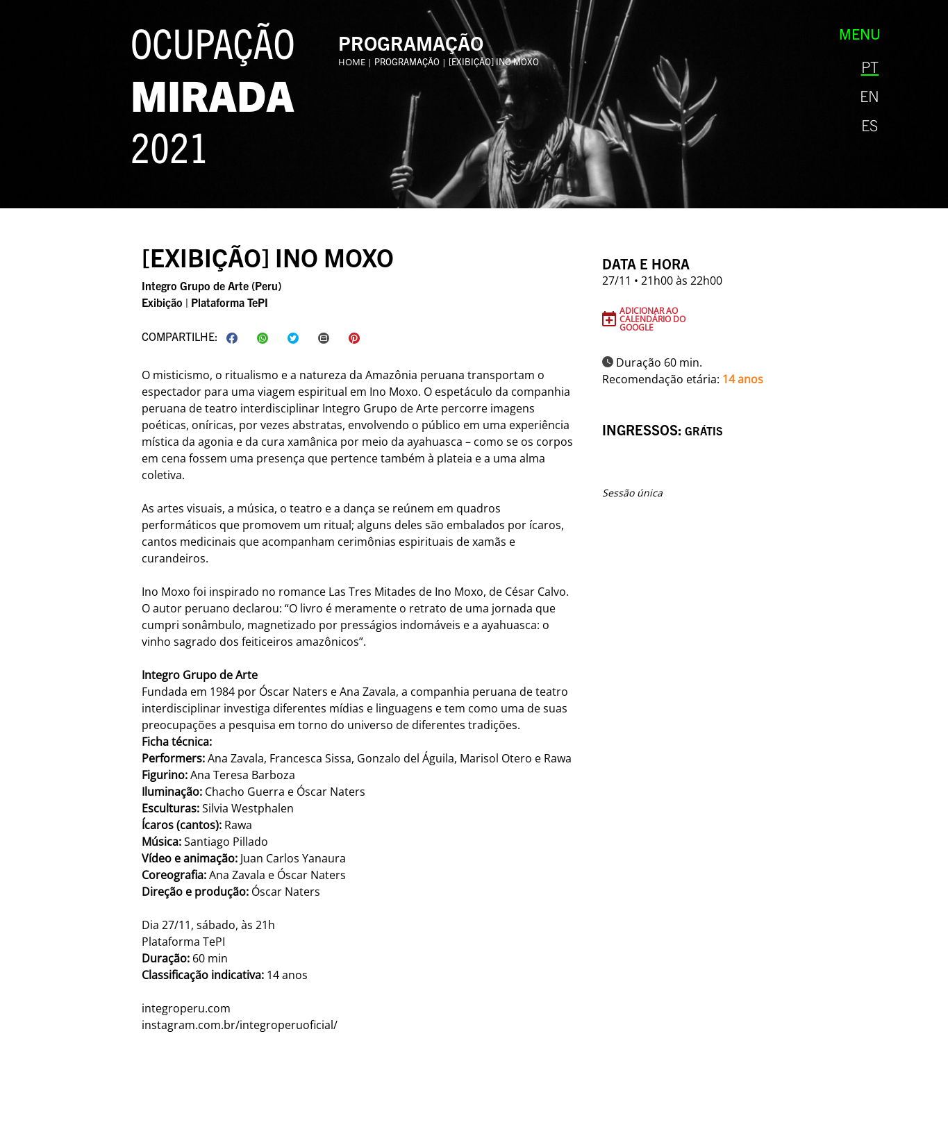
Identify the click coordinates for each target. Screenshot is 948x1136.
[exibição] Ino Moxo (494, 61)
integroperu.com (186, 1008)
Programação (407, 61)
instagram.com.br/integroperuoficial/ (240, 1025)
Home (351, 62)
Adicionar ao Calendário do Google (652, 319)
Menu (860, 33)
